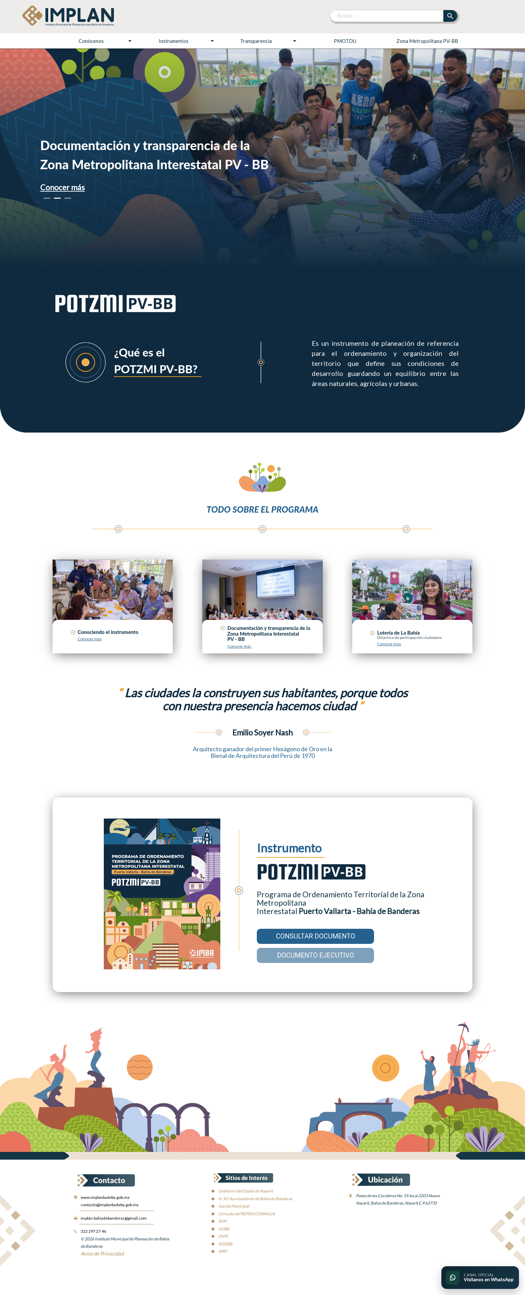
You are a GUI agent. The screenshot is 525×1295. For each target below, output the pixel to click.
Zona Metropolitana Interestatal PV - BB (154, 164)
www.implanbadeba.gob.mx (105, 1197)
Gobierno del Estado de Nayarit (245, 1190)
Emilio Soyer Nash (262, 732)
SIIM (222, 1221)
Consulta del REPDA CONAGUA (246, 1213)
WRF (222, 1251)
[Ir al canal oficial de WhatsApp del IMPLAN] (480, 1277)
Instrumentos (187, 41)
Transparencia (269, 41)
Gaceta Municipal (233, 1206)
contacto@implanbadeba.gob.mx (110, 1204)
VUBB (223, 1228)
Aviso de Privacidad (102, 1253)
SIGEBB (225, 1243)
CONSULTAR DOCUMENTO (315, 936)
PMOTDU (345, 41)
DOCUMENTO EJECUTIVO (315, 955)
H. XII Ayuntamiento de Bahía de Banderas (255, 1198)
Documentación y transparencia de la (145, 145)
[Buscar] (387, 16)
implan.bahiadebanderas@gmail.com (114, 1218)
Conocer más (62, 187)
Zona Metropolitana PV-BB (427, 41)
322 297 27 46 (93, 1231)
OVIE (223, 1236)
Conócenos (106, 41)
